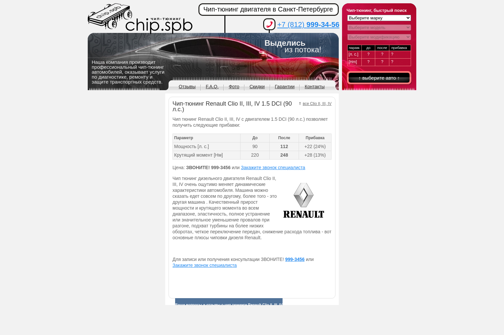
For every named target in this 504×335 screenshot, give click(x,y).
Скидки (256, 86)
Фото (234, 86)
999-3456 (295, 259)
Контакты (314, 86)
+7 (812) (308, 24)
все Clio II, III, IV (317, 103)
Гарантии (285, 86)
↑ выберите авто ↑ (379, 78)
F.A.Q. (212, 86)
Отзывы (187, 86)
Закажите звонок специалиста (273, 167)
